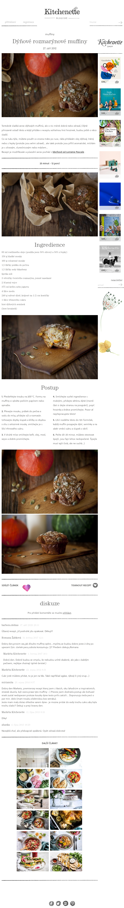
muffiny (49, 34)
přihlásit (67, 612)
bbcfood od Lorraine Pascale (68, 152)
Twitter (58, 903)
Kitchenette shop (110, 44)
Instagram (65, 903)
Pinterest (72, 903)
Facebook (51, 903)
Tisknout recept (81, 585)
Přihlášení (10, 22)
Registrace (28, 22)
